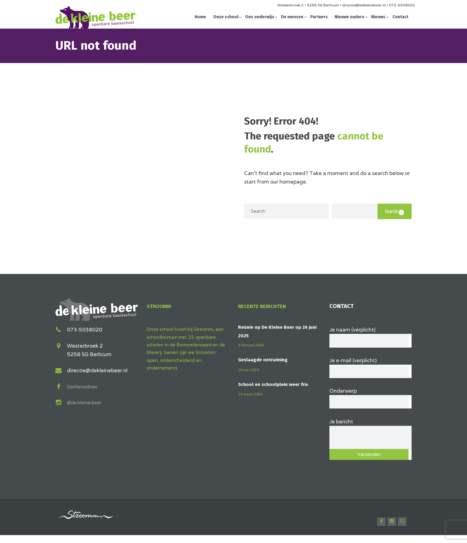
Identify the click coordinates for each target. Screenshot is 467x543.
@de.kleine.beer (86, 401)
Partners (319, 16)
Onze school (225, 16)
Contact (400, 16)
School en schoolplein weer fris (275, 384)
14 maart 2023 (251, 394)
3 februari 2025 (252, 345)
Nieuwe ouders (349, 16)
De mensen (292, 16)
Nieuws (378, 16)
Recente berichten (264, 306)
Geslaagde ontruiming (265, 359)
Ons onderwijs (259, 16)
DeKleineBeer (84, 386)
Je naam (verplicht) (370, 335)
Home (200, 16)
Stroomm (161, 306)
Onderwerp (370, 400)
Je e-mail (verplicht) (370, 368)
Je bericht (370, 430)
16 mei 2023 (249, 369)
